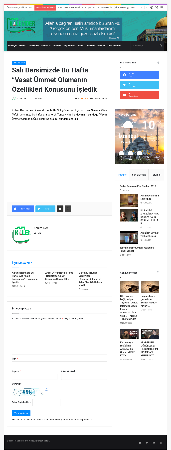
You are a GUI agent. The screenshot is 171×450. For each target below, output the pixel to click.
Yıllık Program (114, 45)
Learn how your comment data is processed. (71, 418)
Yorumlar (156, 174)
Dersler (22, 45)
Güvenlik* (16, 383)
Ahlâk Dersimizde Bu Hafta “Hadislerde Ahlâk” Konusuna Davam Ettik (59, 274)
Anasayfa (12, 45)
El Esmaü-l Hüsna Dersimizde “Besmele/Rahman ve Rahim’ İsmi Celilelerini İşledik (90, 278)
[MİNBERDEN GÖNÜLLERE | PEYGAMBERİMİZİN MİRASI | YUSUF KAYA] (150, 340)
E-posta (16, 370)
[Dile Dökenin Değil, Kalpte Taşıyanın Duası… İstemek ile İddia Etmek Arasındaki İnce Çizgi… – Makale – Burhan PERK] (129, 293)
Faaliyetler (34, 45)
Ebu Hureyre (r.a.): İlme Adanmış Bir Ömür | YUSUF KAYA (127, 355)
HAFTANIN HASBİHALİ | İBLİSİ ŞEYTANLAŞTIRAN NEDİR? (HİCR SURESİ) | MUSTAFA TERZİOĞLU (104, 7)
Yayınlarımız (69, 45)
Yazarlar (91, 45)
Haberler (57, 45)
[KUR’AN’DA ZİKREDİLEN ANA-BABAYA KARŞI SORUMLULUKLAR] (129, 216)
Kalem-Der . (23, 98)
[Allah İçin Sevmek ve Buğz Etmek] (129, 242)
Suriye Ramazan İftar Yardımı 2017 (138, 187)
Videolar (101, 45)
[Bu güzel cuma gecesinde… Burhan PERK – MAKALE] (150, 293)
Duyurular (45, 45)
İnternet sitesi (68, 370)
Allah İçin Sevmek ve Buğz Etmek (149, 240)
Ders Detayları (19, 63)
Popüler (122, 174)
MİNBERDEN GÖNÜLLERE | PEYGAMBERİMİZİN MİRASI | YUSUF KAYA (149, 355)
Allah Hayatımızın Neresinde (147, 199)
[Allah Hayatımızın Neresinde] (129, 201)
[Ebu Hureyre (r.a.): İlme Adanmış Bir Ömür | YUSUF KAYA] (129, 340)
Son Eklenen (139, 174)
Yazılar (81, 45)
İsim (15, 358)
